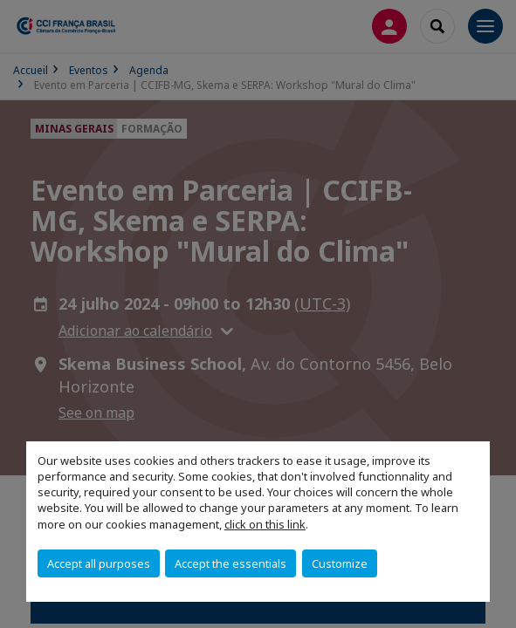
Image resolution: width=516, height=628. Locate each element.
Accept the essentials (230, 563)
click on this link (265, 524)
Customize (340, 563)
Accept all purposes (98, 563)
